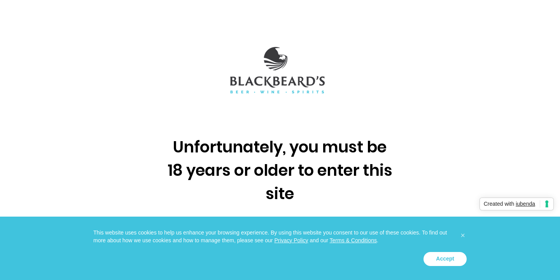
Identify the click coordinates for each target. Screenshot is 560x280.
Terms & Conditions (353, 240)
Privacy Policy (291, 240)
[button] (463, 235)
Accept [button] (445, 259)
